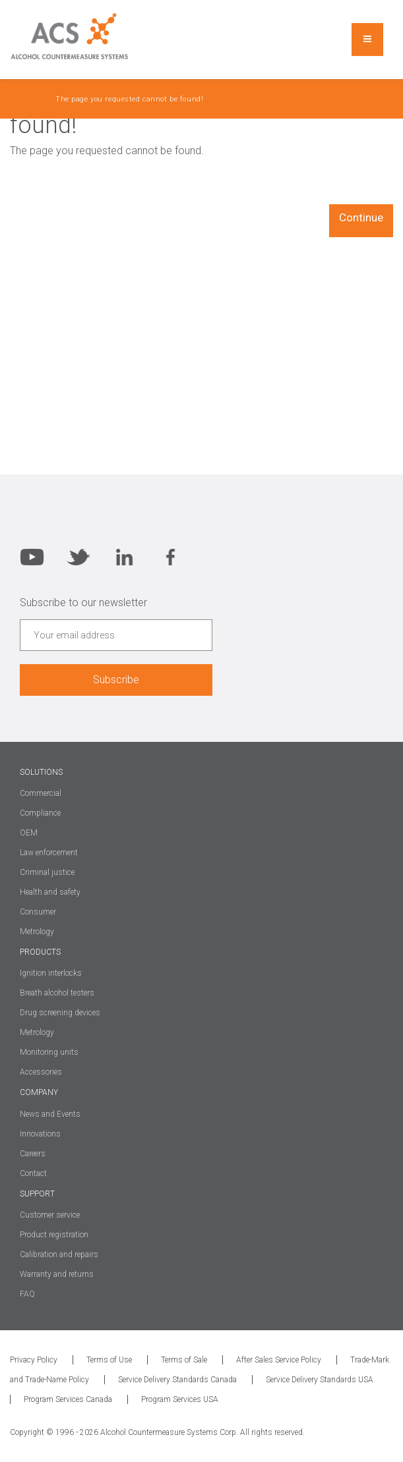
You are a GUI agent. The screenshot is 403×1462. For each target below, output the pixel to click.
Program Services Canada (68, 1399)
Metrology (37, 1032)
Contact (33, 1173)
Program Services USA (179, 1399)
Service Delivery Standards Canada (177, 1379)
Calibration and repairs (59, 1254)
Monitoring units (49, 1052)
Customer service (50, 1215)
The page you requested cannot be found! (129, 99)
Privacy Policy (33, 1359)
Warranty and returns (57, 1274)
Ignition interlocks (51, 973)
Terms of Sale (184, 1359)
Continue (361, 217)
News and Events (50, 1114)
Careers (33, 1153)
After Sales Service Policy (278, 1359)
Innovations (40, 1134)
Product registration (54, 1234)
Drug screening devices (60, 1012)
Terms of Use (109, 1359)
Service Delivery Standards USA (319, 1379)
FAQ (27, 1294)
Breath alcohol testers (57, 993)
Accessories (41, 1072)
